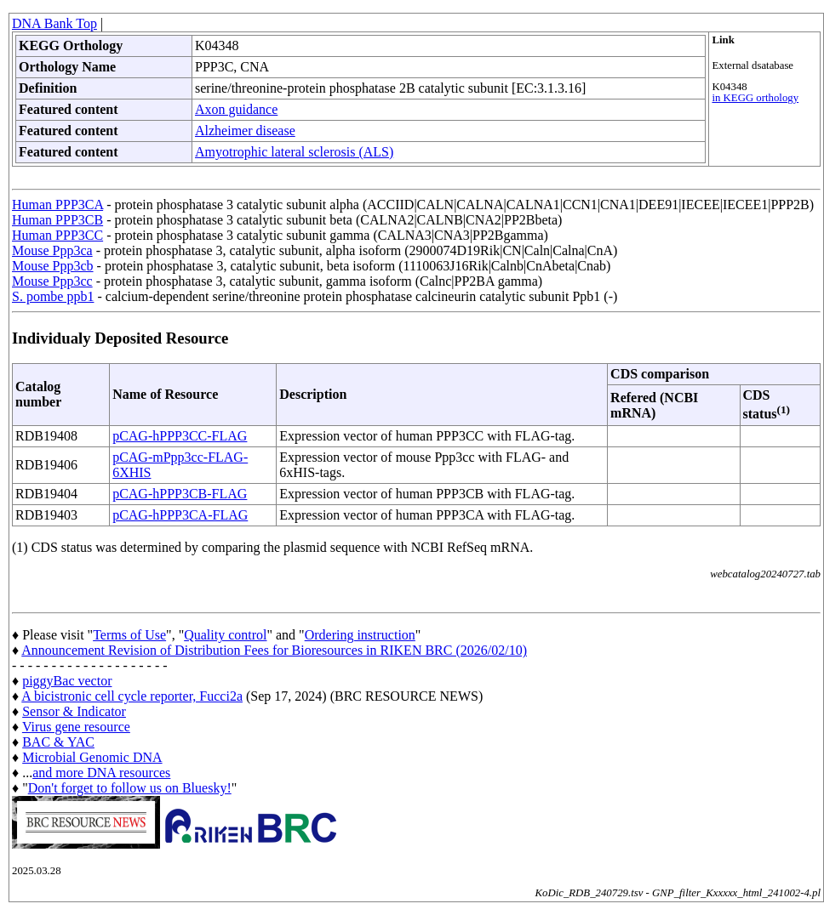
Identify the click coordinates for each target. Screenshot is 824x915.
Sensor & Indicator (74, 711)
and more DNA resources (101, 772)
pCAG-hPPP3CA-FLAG (180, 515)
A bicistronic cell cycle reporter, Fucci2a (132, 696)
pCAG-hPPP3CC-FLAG (179, 436)
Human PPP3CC (57, 235)
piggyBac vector (67, 680)
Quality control (225, 635)
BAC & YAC (58, 742)
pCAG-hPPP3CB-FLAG (179, 493)
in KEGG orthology (755, 98)
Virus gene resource (76, 726)
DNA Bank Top (54, 23)
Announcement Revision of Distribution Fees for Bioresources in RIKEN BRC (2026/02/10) (274, 650)
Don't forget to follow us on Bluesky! (130, 788)
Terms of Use (129, 635)
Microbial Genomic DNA (92, 757)
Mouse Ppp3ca (52, 250)
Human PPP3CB (57, 220)
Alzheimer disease (245, 130)
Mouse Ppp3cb (53, 266)
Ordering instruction (360, 635)
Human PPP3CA (57, 204)
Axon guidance (236, 109)
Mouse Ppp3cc (52, 281)
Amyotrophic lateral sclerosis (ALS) (294, 152)
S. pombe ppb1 (53, 296)
